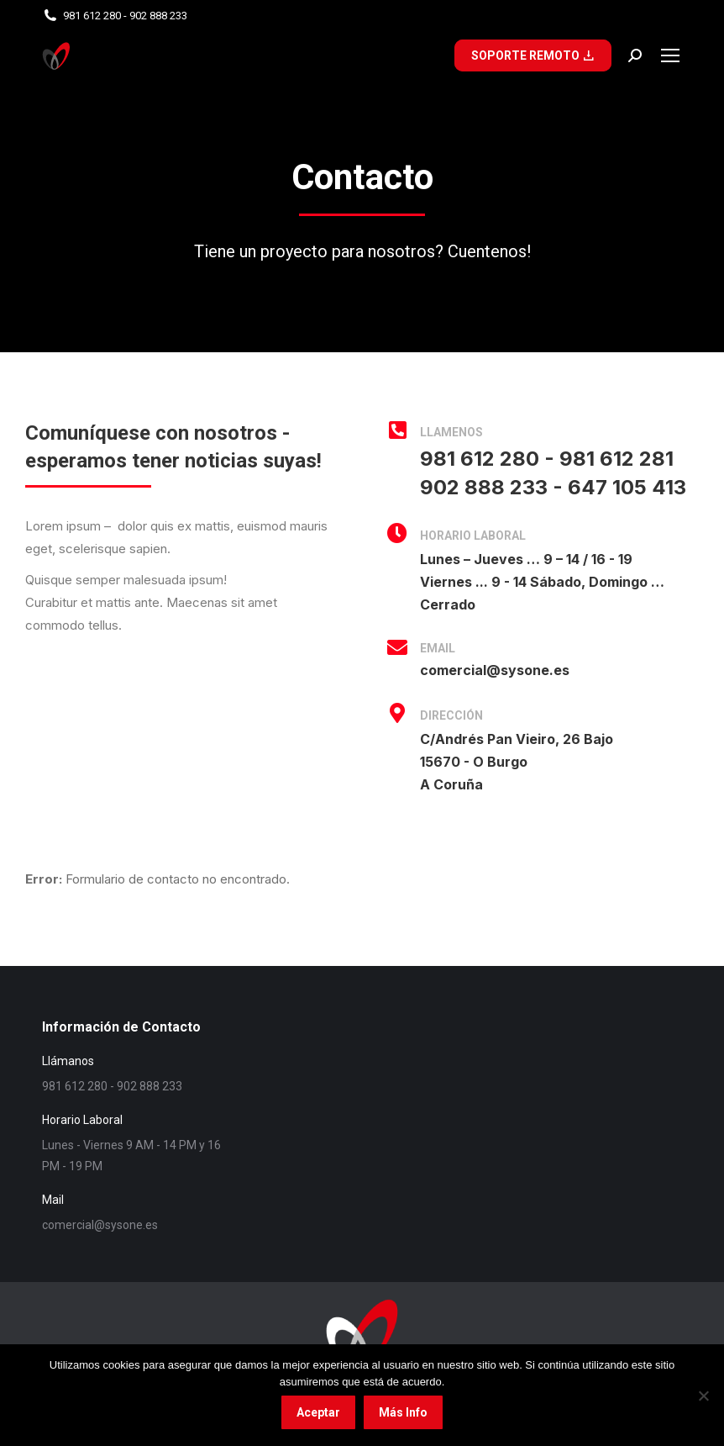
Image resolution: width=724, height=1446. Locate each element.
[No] (703, 1395)
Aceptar (318, 1412)
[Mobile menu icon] (670, 55)
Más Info (403, 1412)
